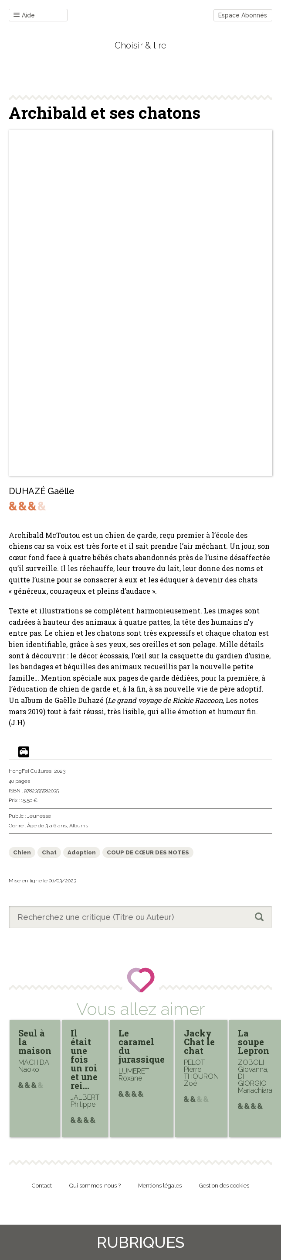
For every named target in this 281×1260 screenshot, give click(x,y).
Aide (24, 15)
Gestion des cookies (224, 1185)
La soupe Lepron (253, 1041)
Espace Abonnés (242, 15)
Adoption (82, 852)
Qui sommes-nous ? (95, 1185)
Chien (22, 852)
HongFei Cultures (30, 771)
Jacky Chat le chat (199, 1041)
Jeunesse (39, 816)
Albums (78, 826)
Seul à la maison (34, 1041)
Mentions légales (160, 1185)
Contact (42, 1185)
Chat (49, 852)
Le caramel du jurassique (141, 1046)
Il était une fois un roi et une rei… (84, 1059)
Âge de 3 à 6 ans (47, 826)
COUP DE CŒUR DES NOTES (148, 852)
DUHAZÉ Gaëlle (41, 491)
